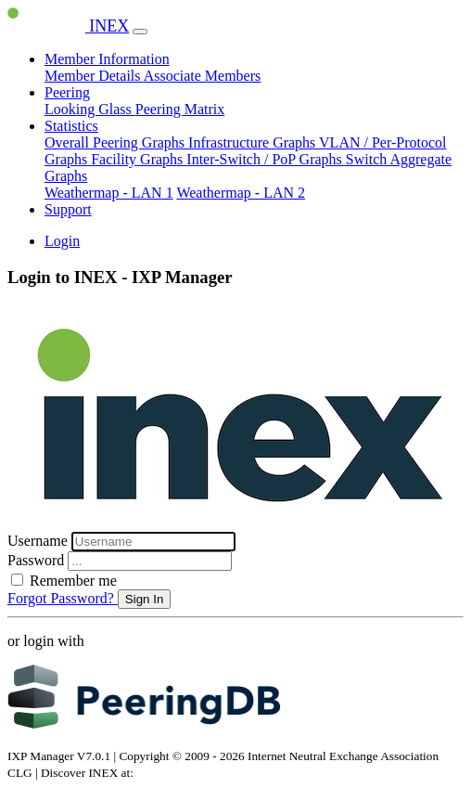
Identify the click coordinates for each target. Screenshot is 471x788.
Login (62, 241)
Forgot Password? (62, 598)
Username (39, 541)
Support (68, 209)
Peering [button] (67, 92)
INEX (68, 26)
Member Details (94, 76)
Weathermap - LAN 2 (240, 192)
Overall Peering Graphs (116, 142)
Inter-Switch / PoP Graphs (266, 159)
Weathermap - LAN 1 (109, 192)
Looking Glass (90, 109)
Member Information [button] (107, 59)
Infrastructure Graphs (253, 142)
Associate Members (202, 76)
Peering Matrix (179, 109)
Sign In (144, 599)
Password (37, 560)
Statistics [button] (71, 126)
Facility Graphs (138, 159)
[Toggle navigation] (140, 31)
